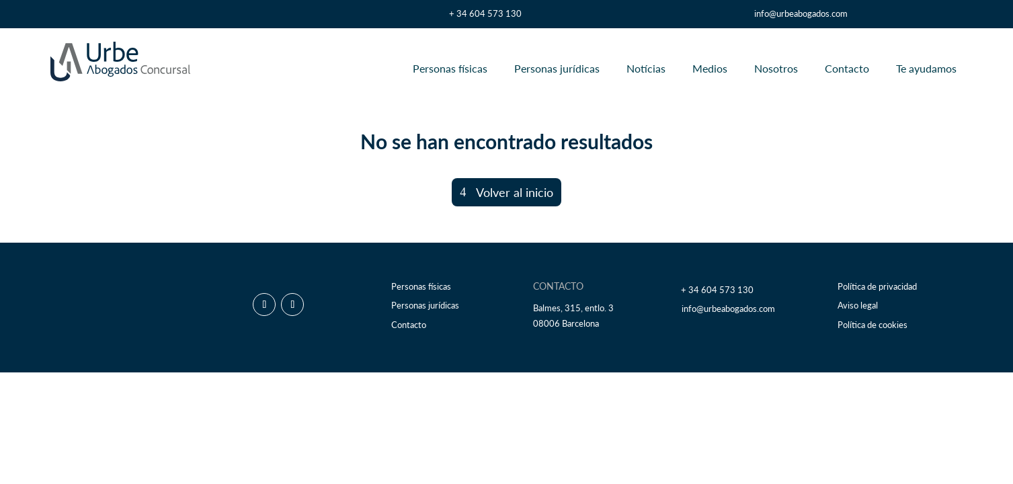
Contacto (847, 68)
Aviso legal (858, 305)
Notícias (645, 68)
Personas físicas (450, 68)
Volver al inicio (514, 192)
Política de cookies (872, 325)
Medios (709, 68)
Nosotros (776, 68)
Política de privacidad (877, 287)
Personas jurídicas (557, 68)
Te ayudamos (926, 68)
